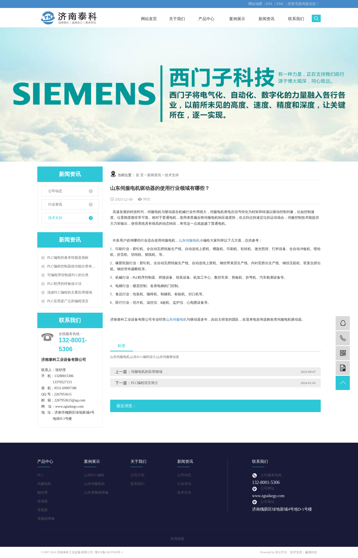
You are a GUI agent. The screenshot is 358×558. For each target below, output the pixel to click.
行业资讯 (55, 204)
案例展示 (237, 19)
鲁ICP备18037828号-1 (109, 552)
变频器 (42, 510)
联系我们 (296, 19)
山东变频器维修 (96, 492)
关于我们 (178, 19)
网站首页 (149, 19)
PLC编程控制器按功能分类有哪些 (73, 266)
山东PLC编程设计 (143, 357)
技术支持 (55, 218)
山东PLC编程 (94, 475)
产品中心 (207, 19)
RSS (269, 4)
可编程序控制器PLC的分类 (68, 275)
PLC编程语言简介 (144, 383)
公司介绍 (137, 475)
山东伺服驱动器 (167, 357)
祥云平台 (281, 552)
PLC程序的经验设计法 (64, 284)
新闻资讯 (266, 19)
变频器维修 (46, 518)
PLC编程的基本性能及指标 (68, 257)
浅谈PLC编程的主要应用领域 (69, 292)
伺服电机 (44, 484)
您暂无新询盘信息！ (303, 4)
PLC (40, 475)
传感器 (42, 501)
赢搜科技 (311, 552)
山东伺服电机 (189, 240)
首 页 (140, 175)
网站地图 (255, 4)
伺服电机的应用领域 (146, 372)
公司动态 (55, 191)
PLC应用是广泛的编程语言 (68, 301)
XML (280, 4)
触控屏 (42, 492)
